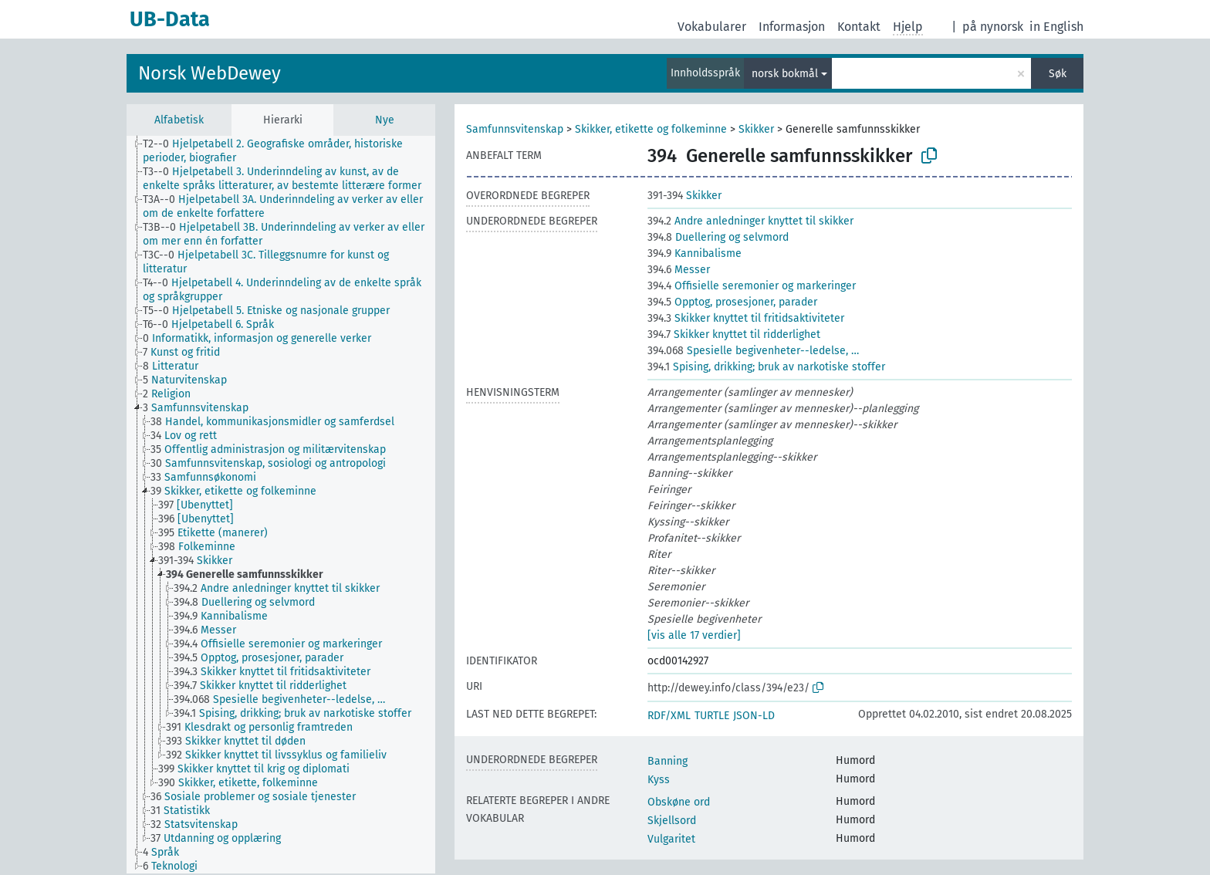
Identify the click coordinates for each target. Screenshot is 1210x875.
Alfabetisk (179, 120)
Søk (1057, 73)
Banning (667, 761)
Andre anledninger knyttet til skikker (750, 221)
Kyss (658, 779)
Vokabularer (712, 26)
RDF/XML (669, 715)
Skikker (756, 129)
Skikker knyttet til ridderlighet (733, 334)
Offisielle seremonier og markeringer (751, 285)
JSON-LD (754, 715)
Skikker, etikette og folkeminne (651, 129)
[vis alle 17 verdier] (694, 635)
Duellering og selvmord (718, 237)
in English (1056, 26)
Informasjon (792, 26)
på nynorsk (992, 26)
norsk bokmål (785, 73)
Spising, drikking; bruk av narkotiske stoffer (766, 366)
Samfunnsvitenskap (514, 129)
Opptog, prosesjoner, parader (732, 302)
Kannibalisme (694, 253)
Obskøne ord (678, 802)
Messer (678, 269)
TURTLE (712, 715)
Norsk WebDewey (209, 73)
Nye (384, 120)
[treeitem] (295, 151)
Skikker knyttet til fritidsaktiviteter (745, 318)
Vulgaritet (671, 839)
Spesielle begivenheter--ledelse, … (753, 350)
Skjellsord (671, 820)
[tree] (281, 504)
